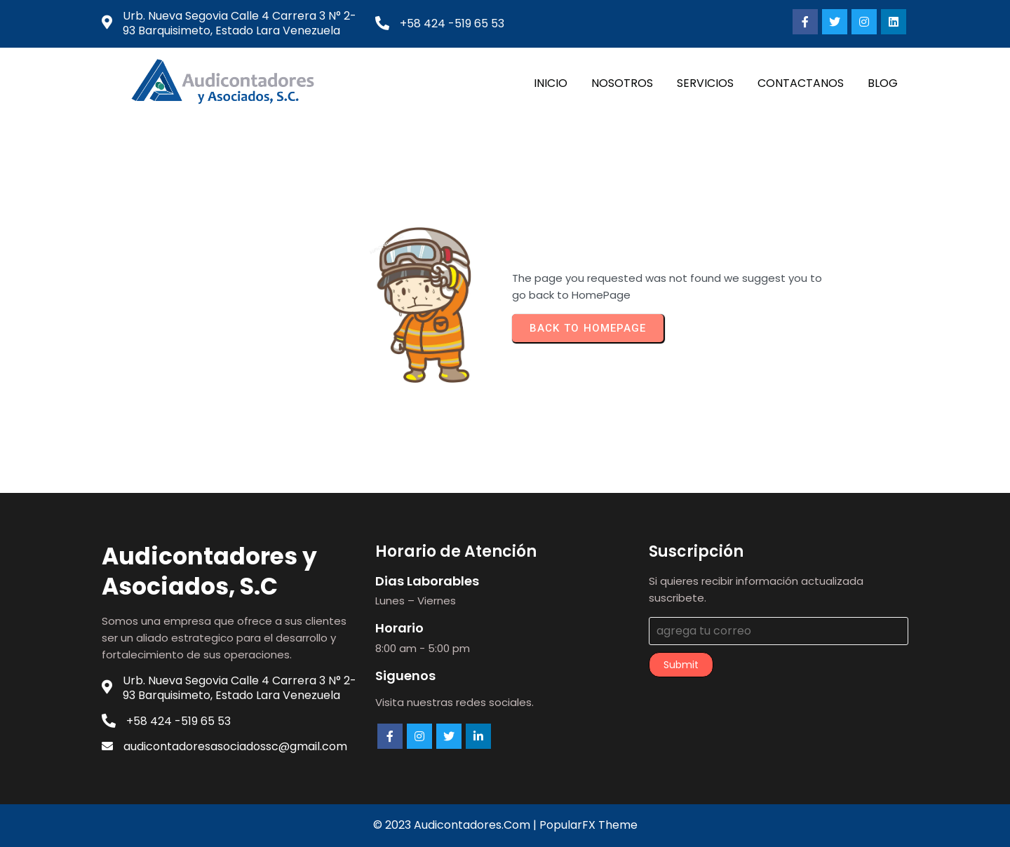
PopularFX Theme (588, 825)
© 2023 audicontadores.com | (456, 825)
